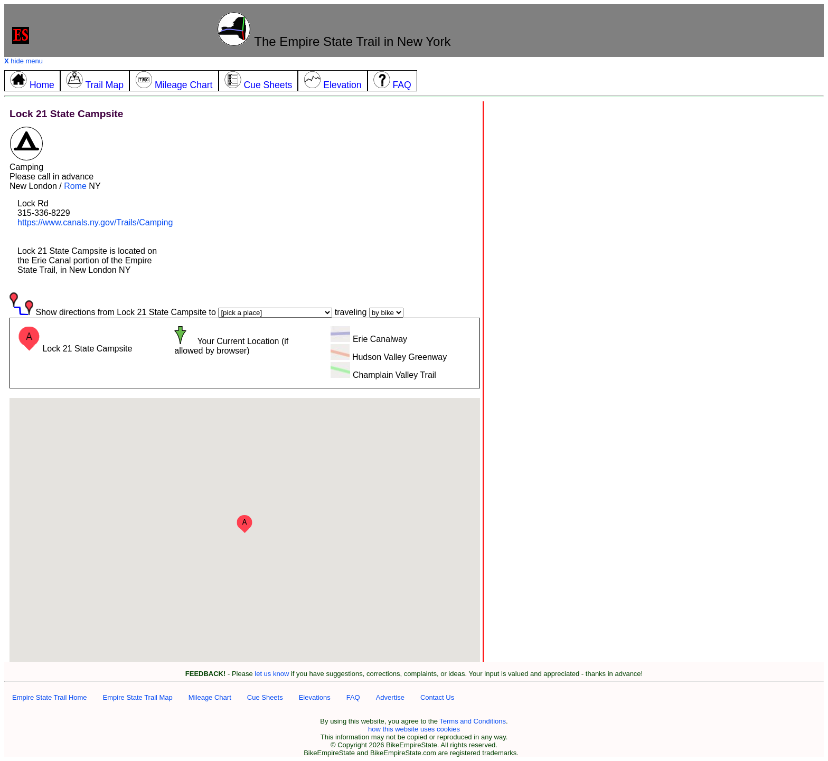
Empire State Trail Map (138, 697)
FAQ (353, 697)
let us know (272, 674)
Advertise (390, 697)
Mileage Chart (210, 697)
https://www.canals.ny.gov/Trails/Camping (95, 222)
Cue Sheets (265, 697)
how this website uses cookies (414, 729)
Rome (75, 186)
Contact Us (437, 697)
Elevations (315, 697)
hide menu (23, 61)
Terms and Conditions (472, 721)
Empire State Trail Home (49, 697)
